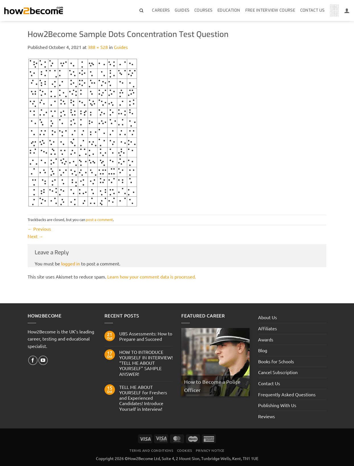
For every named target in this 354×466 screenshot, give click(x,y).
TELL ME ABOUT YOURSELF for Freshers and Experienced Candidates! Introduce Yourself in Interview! (143, 398)
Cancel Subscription (278, 372)
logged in (70, 263)
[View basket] (334, 10)
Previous (39, 229)
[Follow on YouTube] (43, 360)
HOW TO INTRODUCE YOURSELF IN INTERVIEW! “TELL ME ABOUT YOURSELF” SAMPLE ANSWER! (146, 363)
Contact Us (312, 10)
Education (228, 10)
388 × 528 (98, 47)
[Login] (347, 10)
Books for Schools (276, 361)
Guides (182, 10)
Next (35, 236)
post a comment (99, 219)
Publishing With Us (277, 405)
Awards (265, 339)
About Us (267, 317)
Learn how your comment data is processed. (151, 276)
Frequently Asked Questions (287, 394)
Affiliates (267, 328)
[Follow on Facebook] (33, 360)
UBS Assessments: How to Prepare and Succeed (145, 336)
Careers (161, 10)
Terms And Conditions (151, 450)
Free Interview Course (270, 10)
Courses (203, 10)
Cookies (184, 450)
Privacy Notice (210, 450)
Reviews (266, 416)
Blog (262, 350)
